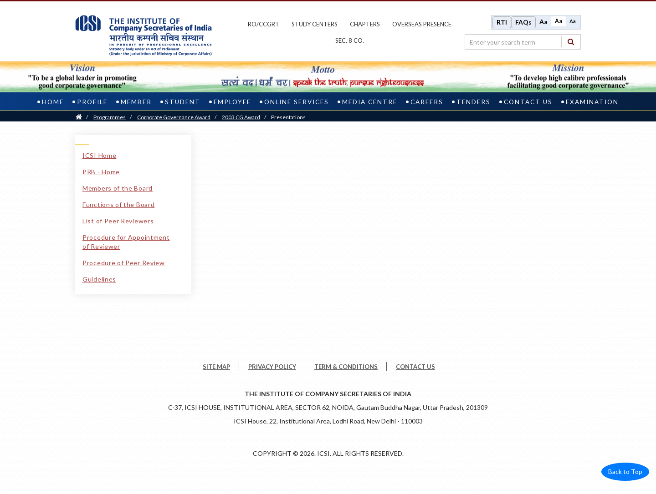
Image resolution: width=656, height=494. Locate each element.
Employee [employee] (232, 102)
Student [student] (182, 102)
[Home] (78, 117)
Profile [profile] (92, 102)
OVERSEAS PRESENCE (421, 24)
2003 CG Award (241, 117)
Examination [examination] (592, 102)
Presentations (288, 117)
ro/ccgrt (263, 24)
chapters (365, 24)
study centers (315, 24)
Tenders (473, 102)
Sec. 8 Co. (349, 40)
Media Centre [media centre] (369, 102)
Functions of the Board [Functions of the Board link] (118, 204)
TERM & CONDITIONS (346, 366)
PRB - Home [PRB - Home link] (101, 172)
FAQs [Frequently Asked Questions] (523, 22)
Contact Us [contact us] (528, 102)
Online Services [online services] (296, 102)
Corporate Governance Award (173, 117)
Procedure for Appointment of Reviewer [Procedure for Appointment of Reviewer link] (126, 241)
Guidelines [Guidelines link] (99, 279)
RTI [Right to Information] (502, 22)
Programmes (109, 117)
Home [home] (53, 102)
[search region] (523, 42)
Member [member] (136, 102)
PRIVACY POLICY (272, 366)
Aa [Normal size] (558, 21)
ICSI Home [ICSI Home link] (99, 155)
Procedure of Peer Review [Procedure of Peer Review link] (123, 263)
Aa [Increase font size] (543, 21)
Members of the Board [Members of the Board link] (117, 188)
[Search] (571, 41)
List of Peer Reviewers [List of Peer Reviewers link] (118, 221)
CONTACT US (415, 366)
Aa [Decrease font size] (572, 21)
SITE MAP (216, 366)
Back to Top (625, 471)
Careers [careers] (426, 102)
